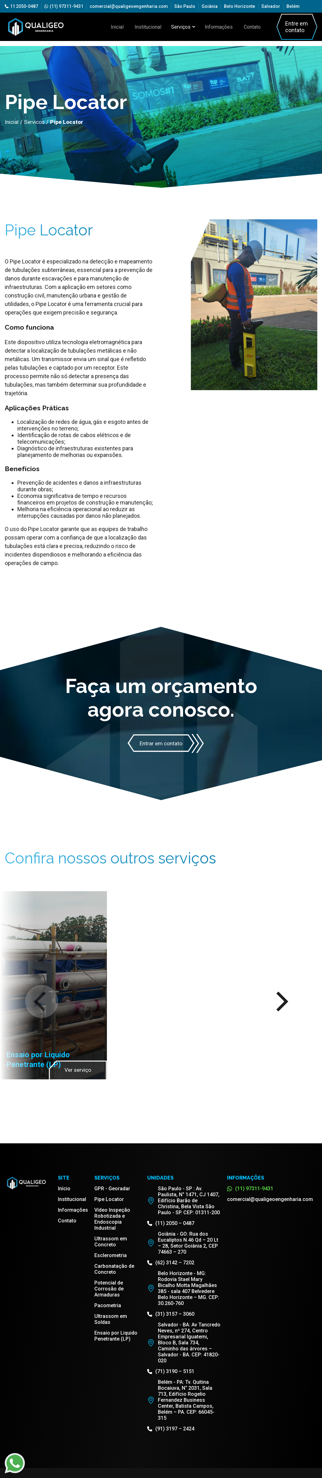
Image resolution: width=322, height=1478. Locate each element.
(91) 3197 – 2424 (170, 1429)
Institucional (150, 27)
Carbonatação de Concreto (114, 1269)
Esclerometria (110, 1256)
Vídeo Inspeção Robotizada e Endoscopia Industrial (112, 1219)
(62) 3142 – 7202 (170, 1263)
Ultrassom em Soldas (110, 1319)
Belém (293, 6)
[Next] (280, 1002)
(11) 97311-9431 (63, 6)
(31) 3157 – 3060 (170, 1314)
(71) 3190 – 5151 (170, 1372)
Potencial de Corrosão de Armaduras (109, 1289)
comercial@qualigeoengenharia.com (129, 6)
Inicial (123, 27)
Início (64, 1189)
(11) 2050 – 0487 (170, 1224)
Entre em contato (291, 26)
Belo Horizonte (239, 6)
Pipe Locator (109, 1200)
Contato (248, 27)
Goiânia (210, 6)
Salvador (270, 6)
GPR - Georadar (112, 1189)
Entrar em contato (161, 743)
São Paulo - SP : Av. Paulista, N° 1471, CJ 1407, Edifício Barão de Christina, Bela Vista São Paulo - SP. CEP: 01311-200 (183, 1201)
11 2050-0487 (21, 6)
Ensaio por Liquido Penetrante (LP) (115, 1336)
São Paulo (184, 6)
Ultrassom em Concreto (110, 1242)
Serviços (184, 27)
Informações (218, 27)
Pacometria (107, 1306)
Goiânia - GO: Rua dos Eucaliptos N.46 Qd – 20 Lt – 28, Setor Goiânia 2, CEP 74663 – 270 (182, 1243)
